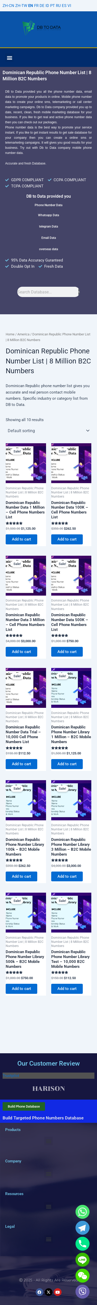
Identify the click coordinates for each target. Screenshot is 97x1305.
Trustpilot (11, 1075)
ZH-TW (21, 5)
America (23, 334)
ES (64, 5)
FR (36, 5)
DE (42, 5)
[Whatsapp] (82, 1212)
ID (47, 5)
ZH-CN (8, 5)
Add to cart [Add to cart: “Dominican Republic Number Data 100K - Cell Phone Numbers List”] (67, 539)
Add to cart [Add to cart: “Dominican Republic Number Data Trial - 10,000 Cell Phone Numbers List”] (21, 764)
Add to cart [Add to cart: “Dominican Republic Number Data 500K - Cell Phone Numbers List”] (67, 651)
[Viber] (82, 1292)
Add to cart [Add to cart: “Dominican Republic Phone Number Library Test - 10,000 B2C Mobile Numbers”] (67, 988)
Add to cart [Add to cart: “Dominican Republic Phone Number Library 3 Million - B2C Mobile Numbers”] (67, 876)
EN (30, 5)
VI (69, 5)
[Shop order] (48, 430)
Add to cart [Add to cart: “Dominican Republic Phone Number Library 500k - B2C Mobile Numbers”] (21, 988)
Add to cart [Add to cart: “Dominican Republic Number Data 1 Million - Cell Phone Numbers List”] (21, 539)
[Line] (82, 1260)
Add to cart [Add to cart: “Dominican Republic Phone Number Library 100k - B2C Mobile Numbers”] (21, 876)
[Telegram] (82, 1228)
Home (10, 334)
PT (52, 5)
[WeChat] (82, 1276)
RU (58, 5)
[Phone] (82, 1244)
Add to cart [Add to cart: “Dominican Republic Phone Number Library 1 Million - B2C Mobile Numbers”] (67, 764)
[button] (9, 57)
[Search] (79, 292)
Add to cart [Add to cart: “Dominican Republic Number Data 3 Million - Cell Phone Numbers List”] (21, 651)
